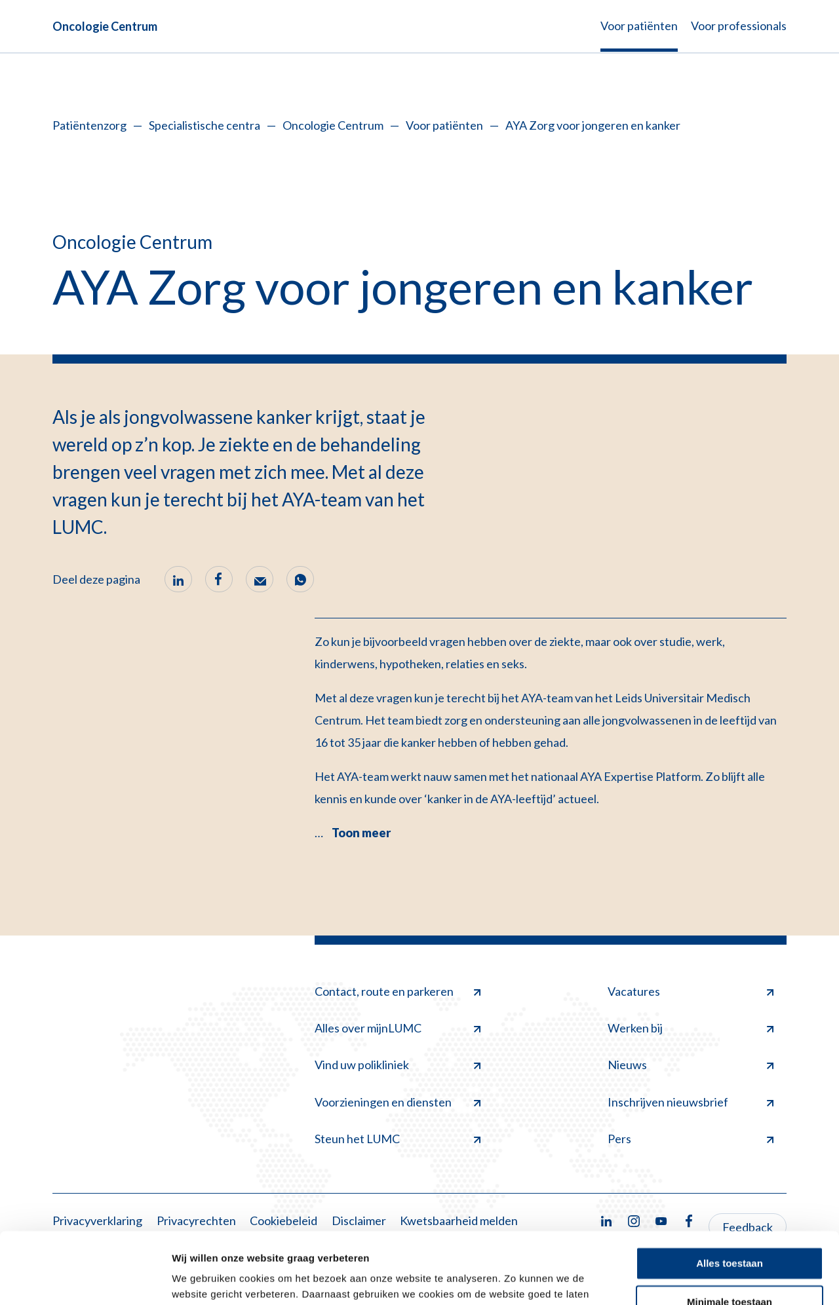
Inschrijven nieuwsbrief (690, 1102)
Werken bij (690, 1028)
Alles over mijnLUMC (397, 1028)
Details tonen (203, 1279)
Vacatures (690, 991)
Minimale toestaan (729, 1234)
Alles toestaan (729, 1196)
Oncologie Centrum (104, 26)
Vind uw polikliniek (397, 1064)
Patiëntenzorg (89, 125)
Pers (690, 1138)
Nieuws (690, 1064)
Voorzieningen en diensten (397, 1102)
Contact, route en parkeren (397, 991)
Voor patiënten (444, 125)
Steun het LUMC (397, 1138)
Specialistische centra (204, 125)
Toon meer (361, 832)
